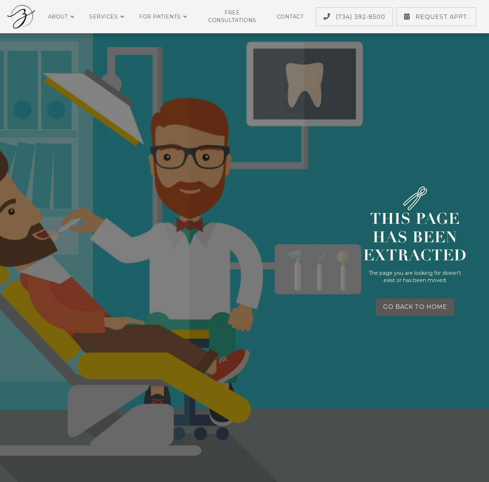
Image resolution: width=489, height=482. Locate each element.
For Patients (163, 16)
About (61, 16)
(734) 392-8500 (354, 16)
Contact (290, 16)
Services (107, 16)
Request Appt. (436, 16)
